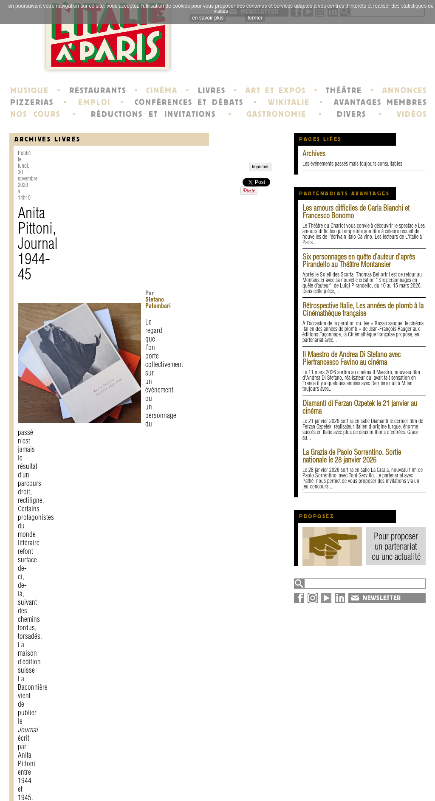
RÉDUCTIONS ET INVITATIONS (153, 114)
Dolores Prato (87, 373)
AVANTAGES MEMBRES (380, 102)
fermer (255, 18)
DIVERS (351, 114)
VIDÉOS (412, 114)
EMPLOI (94, 102)
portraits (195, 778)
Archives (313, 153)
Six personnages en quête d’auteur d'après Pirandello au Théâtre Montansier (358, 260)
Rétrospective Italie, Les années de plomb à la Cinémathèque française (363, 309)
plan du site (362, 778)
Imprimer (37, 700)
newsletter (278, 770)
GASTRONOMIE (276, 114)
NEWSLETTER (382, 598)
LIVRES (212, 90)
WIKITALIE (289, 102)
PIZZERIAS (32, 102)
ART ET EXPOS (275, 90)
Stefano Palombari (177, 187)
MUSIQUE (29, 90)
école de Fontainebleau (218, 786)
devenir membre (126, 786)
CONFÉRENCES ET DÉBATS (189, 102)
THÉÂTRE (344, 90)
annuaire (357, 770)
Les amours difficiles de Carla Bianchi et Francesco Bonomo (356, 211)
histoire (193, 770)
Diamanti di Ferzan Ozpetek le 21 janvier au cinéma (359, 407)
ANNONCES (404, 90)
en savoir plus (207, 18)
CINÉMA (162, 90)
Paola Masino (127, 373)
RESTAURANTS (97, 90)
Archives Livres (47, 139)
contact (111, 770)
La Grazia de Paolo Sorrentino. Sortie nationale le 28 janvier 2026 (351, 456)
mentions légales (127, 778)
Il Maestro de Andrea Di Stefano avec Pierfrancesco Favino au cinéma (351, 358)
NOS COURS (35, 114)
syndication (360, 786)
